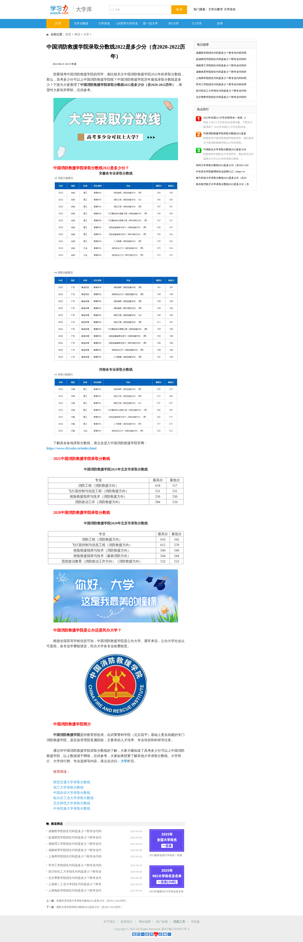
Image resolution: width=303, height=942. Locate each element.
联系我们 (127, 921)
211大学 (197, 23)
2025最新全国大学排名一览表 (165, 855)
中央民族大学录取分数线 (71, 808)
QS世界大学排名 (127, 23)
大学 (57, 23)
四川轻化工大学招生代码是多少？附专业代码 (221, 90)
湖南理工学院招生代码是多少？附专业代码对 (221, 65)
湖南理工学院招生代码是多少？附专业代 (74, 843)
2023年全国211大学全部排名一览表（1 (224, 117)
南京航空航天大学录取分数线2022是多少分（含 (222, 184)
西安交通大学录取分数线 (71, 782)
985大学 (174, 23)
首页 (68, 34)
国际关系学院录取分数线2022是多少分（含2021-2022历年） (89, 907)
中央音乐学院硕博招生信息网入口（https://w (220, 171)
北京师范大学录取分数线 (71, 803)
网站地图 (145, 921)
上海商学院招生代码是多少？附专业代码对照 (221, 78)
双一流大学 (150, 23)
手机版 (195, 921)
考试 (77, 34)
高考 (220, 23)
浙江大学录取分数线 (68, 787)
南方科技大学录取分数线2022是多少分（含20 (221, 177)
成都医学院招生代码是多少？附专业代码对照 (221, 52)
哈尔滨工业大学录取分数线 (73, 798)
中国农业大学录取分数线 (71, 792)
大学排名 (104, 23)
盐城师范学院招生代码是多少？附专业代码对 (221, 59)
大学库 (84, 9)
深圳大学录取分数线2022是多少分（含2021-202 (222, 165)
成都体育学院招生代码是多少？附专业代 (74, 850)
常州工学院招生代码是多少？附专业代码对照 (221, 84)
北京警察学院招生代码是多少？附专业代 (74, 877)
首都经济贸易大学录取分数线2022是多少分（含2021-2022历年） (92, 900)
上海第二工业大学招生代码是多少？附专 (74, 884)
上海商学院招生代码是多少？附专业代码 (74, 856)
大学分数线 (81, 23)
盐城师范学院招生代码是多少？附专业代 (74, 837)
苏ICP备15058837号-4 (175, 929)
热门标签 (162, 921)
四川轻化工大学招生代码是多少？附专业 (74, 871)
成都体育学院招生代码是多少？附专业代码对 (221, 71)
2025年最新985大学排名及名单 (166, 891)
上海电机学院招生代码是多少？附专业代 (74, 890)
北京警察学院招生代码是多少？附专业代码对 (221, 97)
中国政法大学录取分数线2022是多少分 (224, 149)
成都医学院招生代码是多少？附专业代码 (74, 831)
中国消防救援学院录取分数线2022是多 (224, 133)
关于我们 (109, 921)
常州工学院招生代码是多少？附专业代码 (74, 865)
